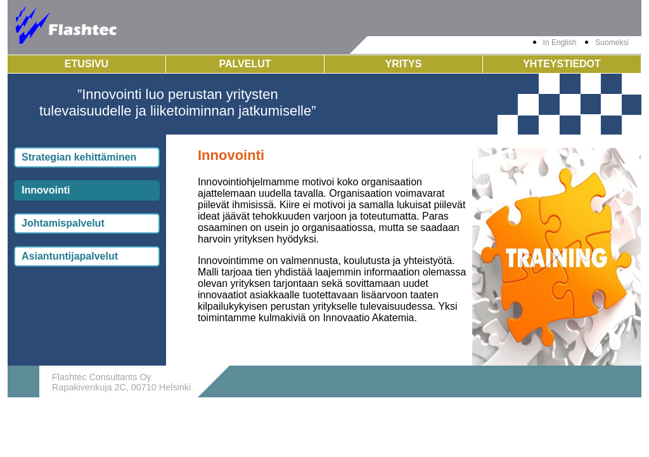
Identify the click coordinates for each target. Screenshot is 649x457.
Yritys (403, 63)
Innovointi (46, 190)
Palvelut (245, 63)
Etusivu (86, 63)
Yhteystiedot (562, 63)
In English (560, 42)
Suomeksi (612, 42)
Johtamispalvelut (63, 223)
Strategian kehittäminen (79, 157)
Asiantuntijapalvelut (70, 256)
